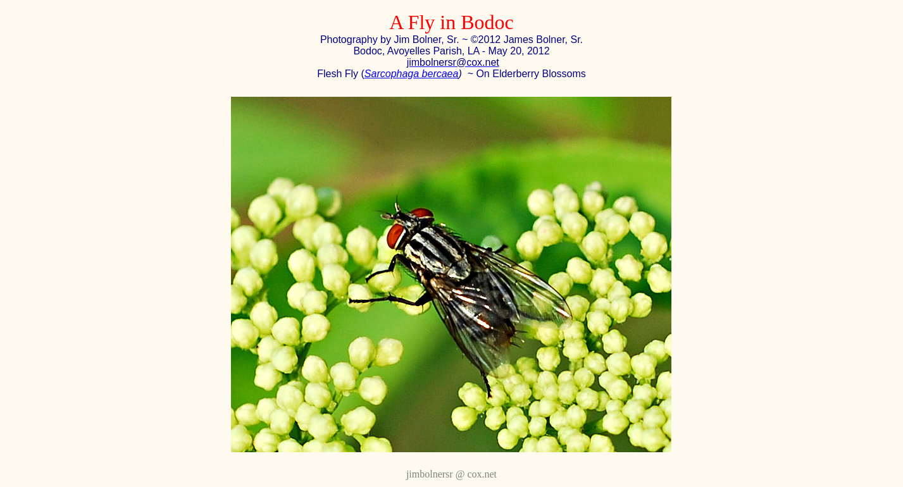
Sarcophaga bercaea (411, 73)
